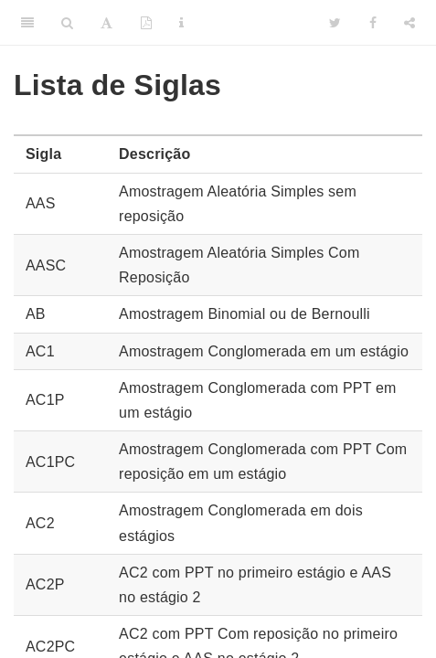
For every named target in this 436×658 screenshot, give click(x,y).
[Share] (409, 23)
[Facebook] (373, 23)
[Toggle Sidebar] (27, 23)
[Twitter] (335, 23)
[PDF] (146, 23)
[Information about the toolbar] (181, 23)
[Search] (67, 23)
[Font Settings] (106, 23)
